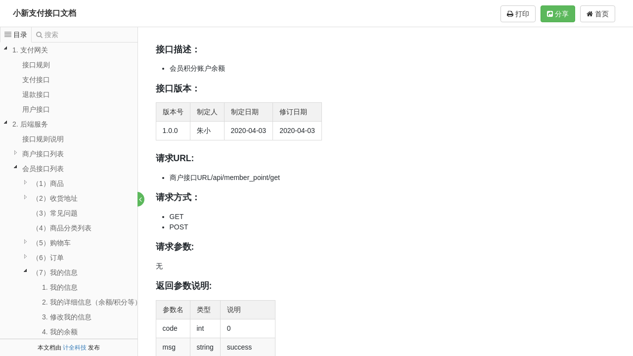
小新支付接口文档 (44, 13)
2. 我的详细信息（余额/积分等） (91, 302)
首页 (598, 14)
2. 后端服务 (30, 124)
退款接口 (36, 94)
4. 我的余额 (60, 332)
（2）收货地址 (55, 198)
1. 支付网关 (30, 50)
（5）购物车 (51, 243)
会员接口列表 (43, 169)
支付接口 (36, 80)
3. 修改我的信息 (66, 317)
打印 (518, 14)
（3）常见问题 (55, 213)
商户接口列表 (43, 154)
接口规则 (36, 65)
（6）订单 (48, 258)
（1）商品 (48, 183)
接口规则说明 (43, 139)
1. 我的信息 (60, 287)
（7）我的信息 (55, 272)
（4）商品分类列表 (61, 228)
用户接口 (36, 109)
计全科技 (75, 347)
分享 (558, 14)
